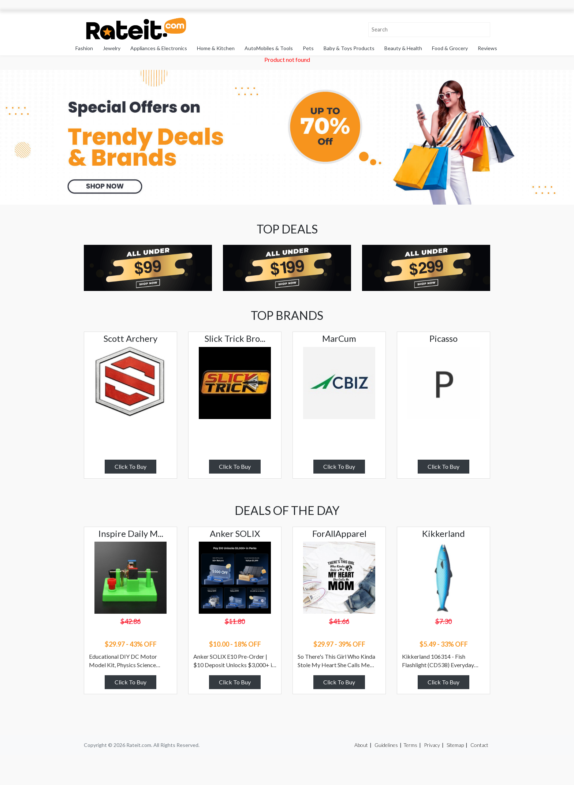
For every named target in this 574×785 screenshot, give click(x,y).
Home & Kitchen (216, 48)
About (361, 745)
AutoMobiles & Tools (269, 48)
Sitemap (455, 745)
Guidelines (386, 745)
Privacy (432, 745)
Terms (410, 745)
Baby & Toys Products (349, 48)
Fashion (84, 48)
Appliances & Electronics (158, 48)
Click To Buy (130, 466)
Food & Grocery (450, 48)
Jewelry (111, 48)
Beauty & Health (403, 48)
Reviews (487, 48)
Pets (308, 48)
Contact (479, 745)
